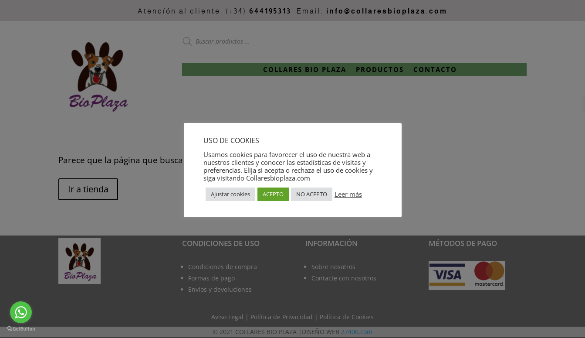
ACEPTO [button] (273, 194)
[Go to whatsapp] (21, 312)
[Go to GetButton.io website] (21, 329)
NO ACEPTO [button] (311, 194)
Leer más (348, 194)
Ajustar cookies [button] (230, 194)
